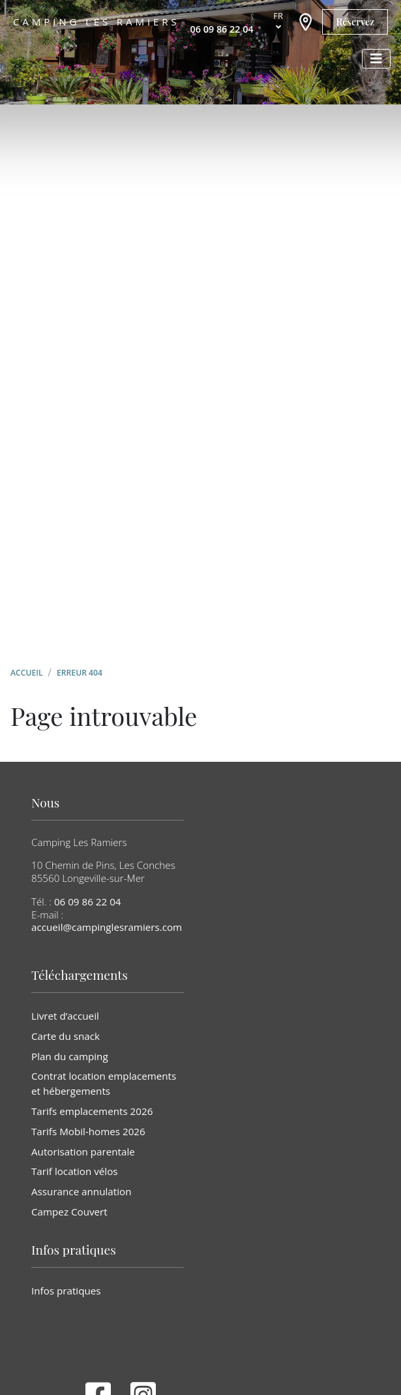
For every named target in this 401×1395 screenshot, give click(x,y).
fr (278, 15)
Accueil (26, 672)
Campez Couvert (69, 1211)
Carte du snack (65, 1035)
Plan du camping (69, 1056)
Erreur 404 (79, 672)
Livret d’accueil (65, 1015)
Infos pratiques (66, 1290)
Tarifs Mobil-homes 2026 (88, 1131)
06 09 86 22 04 (87, 901)
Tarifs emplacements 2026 (92, 1111)
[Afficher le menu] (376, 59)
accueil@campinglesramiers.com (106, 926)
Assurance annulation (81, 1191)
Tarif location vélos (74, 1171)
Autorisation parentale (83, 1151)
